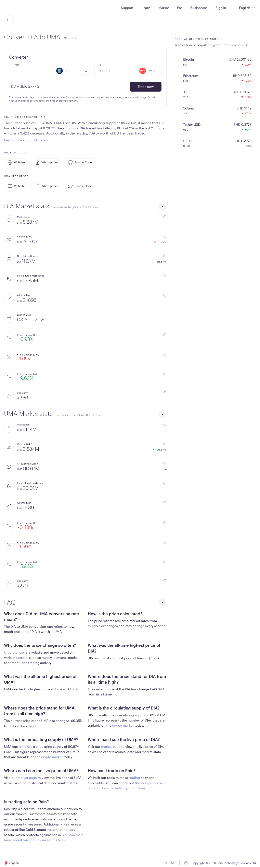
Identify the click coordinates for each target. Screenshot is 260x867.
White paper (46, 162)
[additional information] (165, 217)
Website (16, 162)
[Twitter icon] (166, 863)
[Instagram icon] (185, 863)
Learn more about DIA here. (25, 140)
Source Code (80, 162)
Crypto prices (14, 652)
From (16, 64)
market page (110, 746)
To (100, 64)
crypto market (123, 725)
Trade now (146, 87)
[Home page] (14, 7)
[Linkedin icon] (172, 863)
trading (134, 778)
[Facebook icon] (179, 863)
